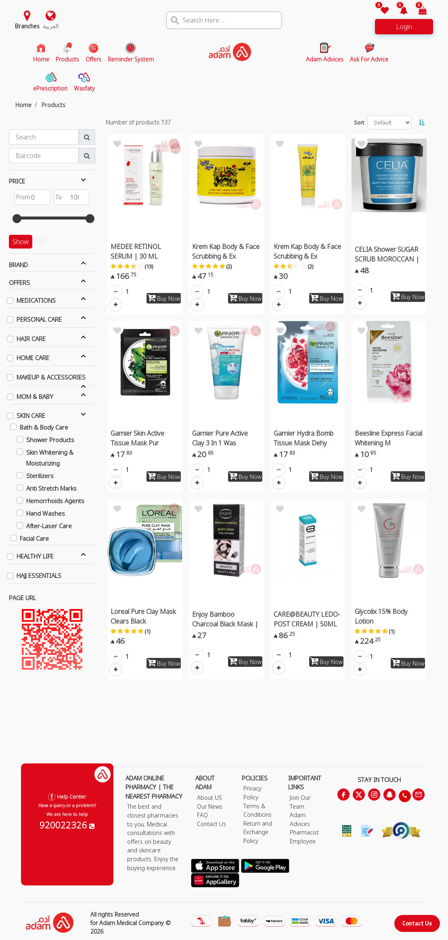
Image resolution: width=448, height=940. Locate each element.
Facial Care (34, 538)
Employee (303, 841)
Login (404, 26)
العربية (51, 26)
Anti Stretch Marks (51, 488)
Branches (27, 26)
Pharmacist (304, 832)
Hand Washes (45, 513)
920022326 (67, 825)
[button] (399, 11)
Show (21, 241)
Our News (209, 806)
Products (53, 105)
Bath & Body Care (44, 427)
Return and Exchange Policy (257, 832)
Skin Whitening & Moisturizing (49, 457)
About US (209, 797)
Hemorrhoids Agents (55, 501)
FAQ (202, 815)
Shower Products (50, 440)
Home (23, 105)
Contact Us (417, 923)
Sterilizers (40, 476)
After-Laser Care (49, 526)
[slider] (17, 218)
